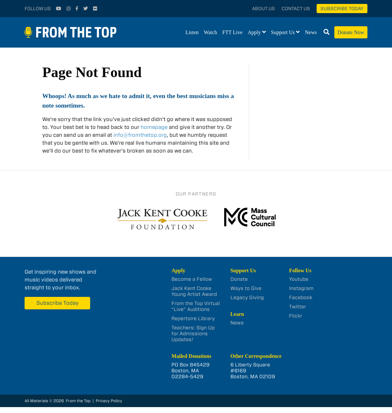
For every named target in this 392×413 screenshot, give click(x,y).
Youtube (298, 279)
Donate (239, 279)
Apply (254, 32)
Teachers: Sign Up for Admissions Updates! (193, 333)
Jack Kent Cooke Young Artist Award (194, 291)
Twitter (297, 307)
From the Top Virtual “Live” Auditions (195, 306)
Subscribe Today (342, 8)
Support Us (283, 32)
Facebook (300, 297)
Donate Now (351, 32)
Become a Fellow (191, 279)
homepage (154, 127)
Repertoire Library (193, 318)
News (311, 32)
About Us (263, 8)
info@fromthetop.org (140, 135)
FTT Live (232, 32)
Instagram (301, 288)
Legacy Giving (247, 297)
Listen (192, 32)
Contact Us (296, 8)
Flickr (295, 316)
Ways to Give (246, 288)
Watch (210, 32)
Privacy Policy (109, 400)
